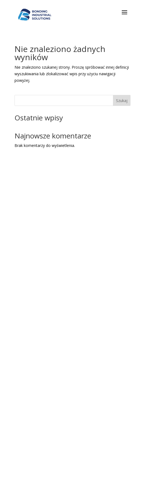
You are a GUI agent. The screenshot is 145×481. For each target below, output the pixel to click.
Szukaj (121, 100)
